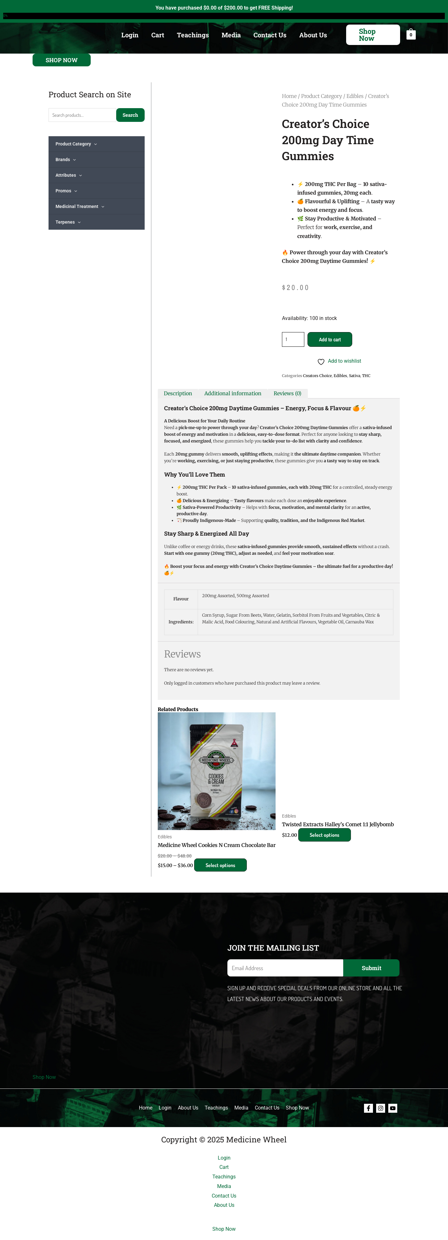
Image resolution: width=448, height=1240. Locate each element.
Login (130, 35)
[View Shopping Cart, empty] (411, 35)
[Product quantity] (293, 339)
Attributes (69, 175)
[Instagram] (380, 1108)
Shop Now (44, 1077)
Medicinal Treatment (80, 206)
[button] (373, 35)
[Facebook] (368, 1108)
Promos (66, 190)
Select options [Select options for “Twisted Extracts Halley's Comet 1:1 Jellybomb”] (326, 835)
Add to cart (330, 339)
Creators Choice (317, 375)
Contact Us (270, 35)
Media (231, 35)
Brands (66, 159)
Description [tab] (178, 393)
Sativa (354, 375)
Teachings (193, 35)
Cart (157, 35)
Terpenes (68, 222)
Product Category (76, 143)
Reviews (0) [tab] (287, 393)
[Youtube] (392, 1108)
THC (366, 375)
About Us (313, 35)
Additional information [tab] (233, 393)
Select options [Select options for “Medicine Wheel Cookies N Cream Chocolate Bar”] (222, 865)
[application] (94, 143)
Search (130, 115)
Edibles (355, 96)
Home (289, 96)
